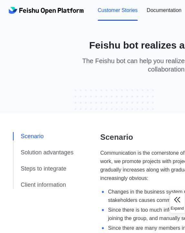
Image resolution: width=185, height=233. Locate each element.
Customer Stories (118, 10)
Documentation (164, 10)
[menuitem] (117, 10)
